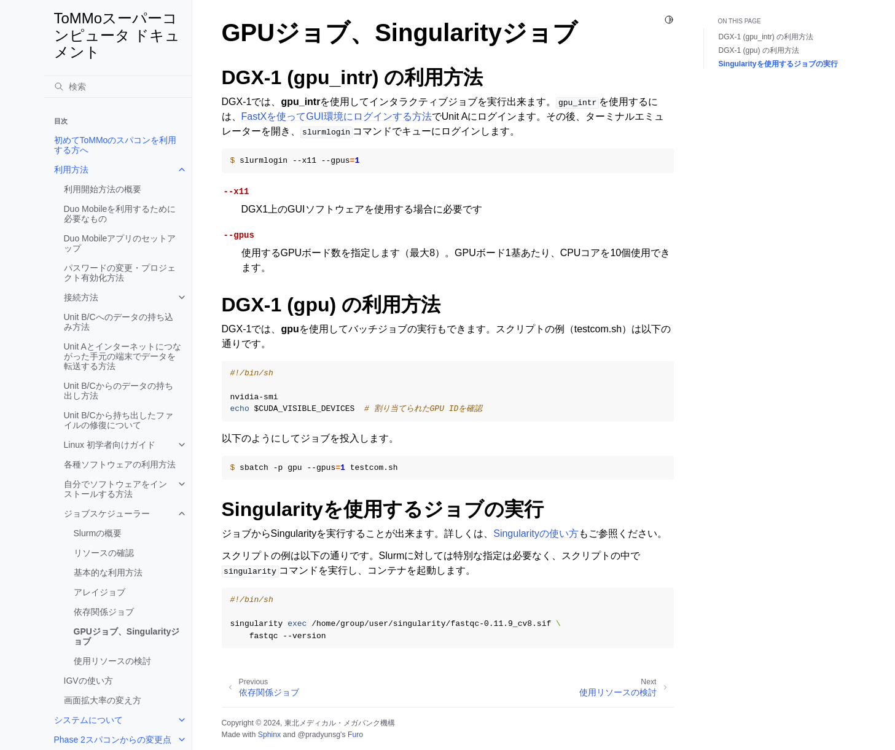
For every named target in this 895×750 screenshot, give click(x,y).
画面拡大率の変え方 (102, 700)
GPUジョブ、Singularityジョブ (127, 636)
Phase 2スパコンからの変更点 (112, 739)
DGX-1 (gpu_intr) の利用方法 (766, 37)
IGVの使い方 (88, 681)
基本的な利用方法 (108, 572)
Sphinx (269, 734)
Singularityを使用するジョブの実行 (778, 64)
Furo (355, 734)
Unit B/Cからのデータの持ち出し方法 (118, 390)
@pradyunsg (318, 734)
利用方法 (71, 169)
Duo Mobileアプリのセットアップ (120, 243)
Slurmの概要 (98, 533)
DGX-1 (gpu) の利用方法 (759, 50)
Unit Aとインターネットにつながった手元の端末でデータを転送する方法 (122, 356)
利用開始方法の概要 (102, 189)
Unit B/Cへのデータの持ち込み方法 (118, 322)
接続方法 (81, 297)
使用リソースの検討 (112, 661)
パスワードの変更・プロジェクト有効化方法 (120, 273)
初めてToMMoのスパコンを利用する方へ (115, 145)
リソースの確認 (104, 553)
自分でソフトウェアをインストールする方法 (115, 489)
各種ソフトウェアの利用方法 (120, 464)
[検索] (118, 87)
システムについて (88, 720)
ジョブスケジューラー (107, 513)
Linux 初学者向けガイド (109, 445)
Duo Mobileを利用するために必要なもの (120, 214)
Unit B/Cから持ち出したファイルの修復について (118, 420)
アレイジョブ (99, 592)
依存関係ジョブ (104, 612)
